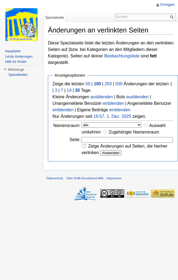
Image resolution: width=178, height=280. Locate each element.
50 (87, 84)
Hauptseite (13, 51)
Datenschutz (55, 178)
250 (108, 84)
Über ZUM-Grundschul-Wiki (84, 178)
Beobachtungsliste (122, 56)
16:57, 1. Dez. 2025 (112, 116)
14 (69, 90)
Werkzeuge (16, 69)
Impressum (114, 178)
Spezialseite (54, 17)
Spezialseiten (18, 75)
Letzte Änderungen (18, 56)
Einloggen (167, 4)
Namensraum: (66, 125)
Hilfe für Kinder (16, 62)
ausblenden (102, 97)
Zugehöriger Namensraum (134, 132)
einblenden (113, 103)
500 (119, 84)
